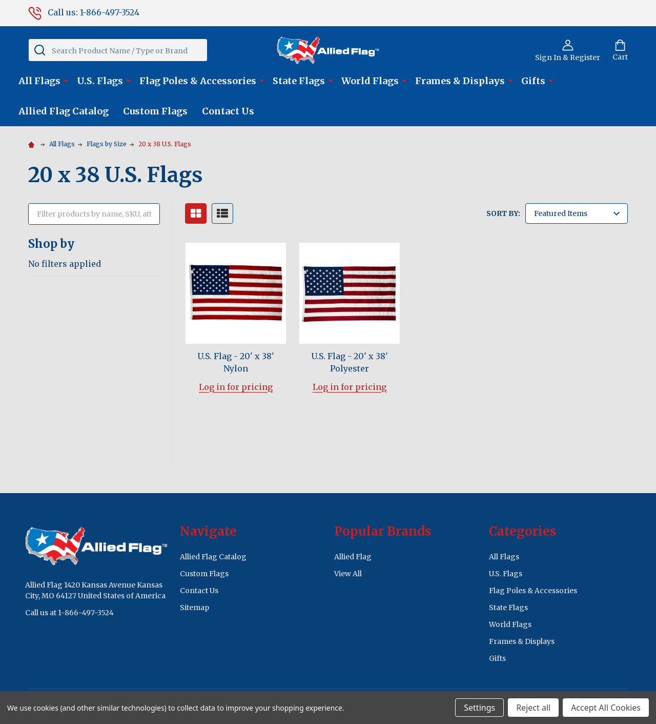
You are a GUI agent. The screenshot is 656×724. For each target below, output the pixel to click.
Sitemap (194, 607)
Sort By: (503, 213)
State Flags (299, 81)
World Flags (370, 81)
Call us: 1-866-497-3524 (83, 12)
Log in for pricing (236, 387)
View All (348, 573)
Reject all (533, 707)
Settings (479, 707)
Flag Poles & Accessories (197, 81)
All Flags (39, 81)
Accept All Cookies (606, 707)
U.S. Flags (100, 81)
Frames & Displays (460, 81)
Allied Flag (353, 556)
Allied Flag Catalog (63, 111)
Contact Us (228, 111)
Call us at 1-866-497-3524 (69, 612)
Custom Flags (155, 111)
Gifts (533, 81)
